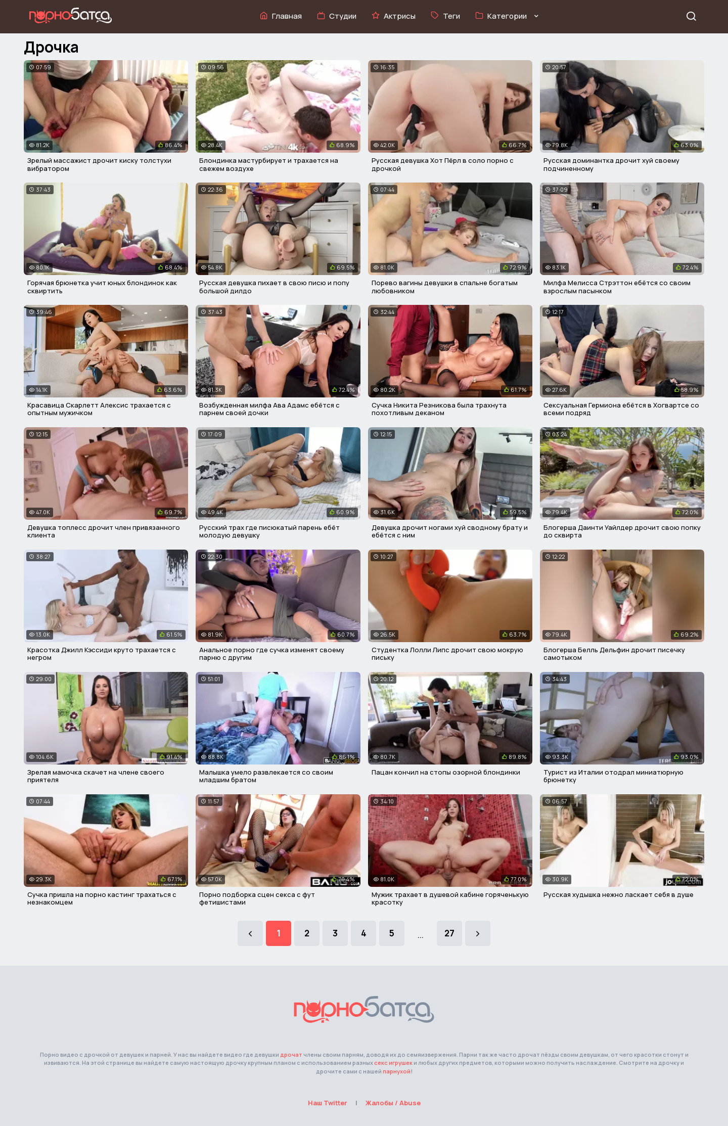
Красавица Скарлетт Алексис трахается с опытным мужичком (99, 409)
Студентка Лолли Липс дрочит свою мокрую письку (447, 653)
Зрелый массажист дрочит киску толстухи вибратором (99, 164)
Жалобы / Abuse (393, 1102)
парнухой (397, 1071)
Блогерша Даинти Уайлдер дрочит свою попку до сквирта (622, 531)
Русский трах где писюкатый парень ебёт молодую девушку (269, 531)
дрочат (291, 1054)
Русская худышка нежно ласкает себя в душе (618, 894)
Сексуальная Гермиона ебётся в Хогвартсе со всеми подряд (621, 409)
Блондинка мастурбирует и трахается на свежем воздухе (268, 164)
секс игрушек (393, 1062)
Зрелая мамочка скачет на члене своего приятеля (95, 776)
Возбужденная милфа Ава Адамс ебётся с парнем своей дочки (269, 409)
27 (449, 933)
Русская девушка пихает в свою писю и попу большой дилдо (274, 286)
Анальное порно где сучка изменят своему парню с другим (271, 653)
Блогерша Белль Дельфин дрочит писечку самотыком (614, 653)
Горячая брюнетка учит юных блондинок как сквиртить (102, 286)
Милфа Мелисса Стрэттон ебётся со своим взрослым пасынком (617, 286)
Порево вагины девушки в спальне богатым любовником (445, 286)
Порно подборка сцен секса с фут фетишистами (257, 898)
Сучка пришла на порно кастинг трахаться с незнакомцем (101, 898)
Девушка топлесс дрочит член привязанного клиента (103, 531)
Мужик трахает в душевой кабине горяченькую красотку (450, 898)
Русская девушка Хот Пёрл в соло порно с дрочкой (443, 164)
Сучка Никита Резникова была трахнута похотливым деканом (439, 409)
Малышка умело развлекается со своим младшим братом (266, 776)
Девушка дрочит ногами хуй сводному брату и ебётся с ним (450, 531)
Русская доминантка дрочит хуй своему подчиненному (611, 164)
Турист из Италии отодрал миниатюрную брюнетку (613, 776)
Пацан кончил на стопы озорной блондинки (446, 772)
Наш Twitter (327, 1102)
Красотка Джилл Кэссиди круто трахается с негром (101, 653)
